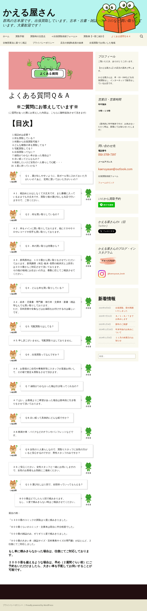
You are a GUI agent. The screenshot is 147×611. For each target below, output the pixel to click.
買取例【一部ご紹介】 (94, 36)
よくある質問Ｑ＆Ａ (120, 36)
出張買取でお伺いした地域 (102, 42)
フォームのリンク (106, 182)
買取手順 (20, 36)
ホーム (6, 36)
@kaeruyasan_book (116, 273)
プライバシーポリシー (43, 42)
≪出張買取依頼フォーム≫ (64, 36)
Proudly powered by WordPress (39, 605)
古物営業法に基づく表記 (15, 42)
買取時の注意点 (37, 36)
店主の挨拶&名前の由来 (71, 42)
